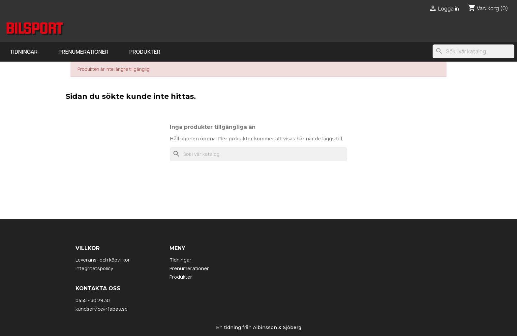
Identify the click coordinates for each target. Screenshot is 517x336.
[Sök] (473, 51)
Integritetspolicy (94, 268)
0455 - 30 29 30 (93, 300)
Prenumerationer (83, 51)
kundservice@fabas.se (102, 309)
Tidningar (24, 51)
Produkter (144, 51)
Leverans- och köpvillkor (103, 260)
